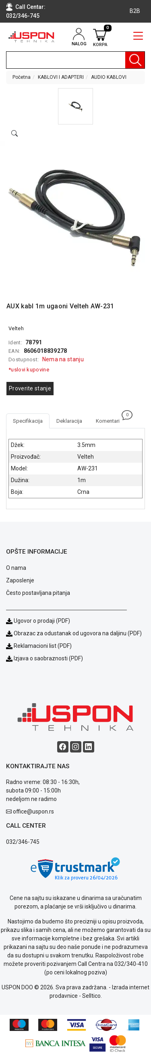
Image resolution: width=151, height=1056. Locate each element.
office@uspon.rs (33, 811)
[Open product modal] (14, 133)
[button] (75, 106)
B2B (135, 11)
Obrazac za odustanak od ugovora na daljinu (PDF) (78, 633)
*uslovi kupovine (28, 370)
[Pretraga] (135, 60)
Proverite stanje (30, 388)
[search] (75, 60)
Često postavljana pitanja (38, 593)
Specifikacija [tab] (28, 421)
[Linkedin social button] (88, 746)
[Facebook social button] (62, 746)
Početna (21, 77)
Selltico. (92, 996)
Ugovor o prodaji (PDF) (38, 621)
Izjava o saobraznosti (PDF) (48, 658)
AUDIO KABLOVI (108, 77)
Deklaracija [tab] (69, 421)
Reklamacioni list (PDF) (39, 646)
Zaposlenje (20, 580)
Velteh (16, 328)
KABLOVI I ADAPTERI (61, 77)
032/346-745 (22, 16)
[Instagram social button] (75, 746)
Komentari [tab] (111, 418)
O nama (16, 568)
